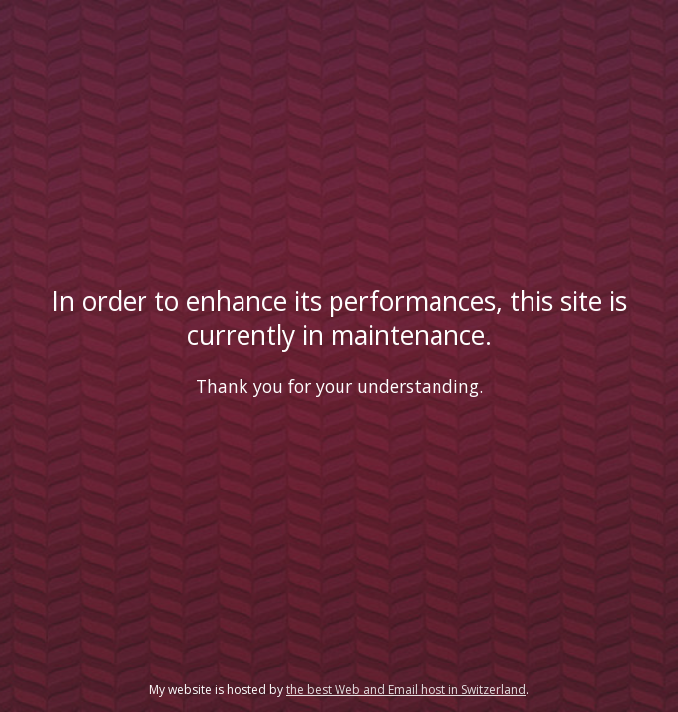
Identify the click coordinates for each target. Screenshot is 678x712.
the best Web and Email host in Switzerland (406, 689)
